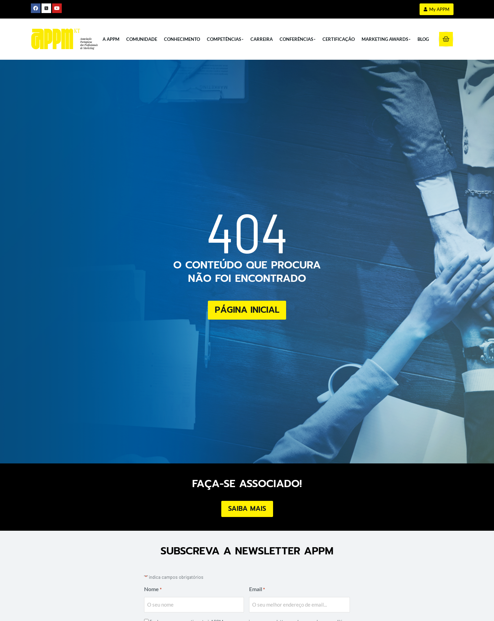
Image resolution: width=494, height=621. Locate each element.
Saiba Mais (247, 509)
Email (257, 590)
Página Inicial (247, 310)
